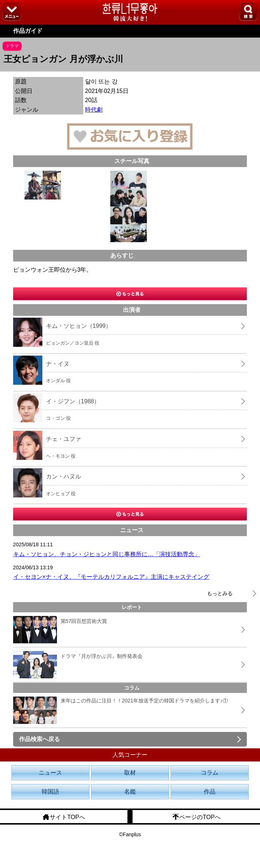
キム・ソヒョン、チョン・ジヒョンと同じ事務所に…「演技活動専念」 (106, 554)
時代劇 (94, 109)
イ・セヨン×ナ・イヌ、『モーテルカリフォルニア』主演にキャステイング (111, 577)
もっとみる (220, 593)
